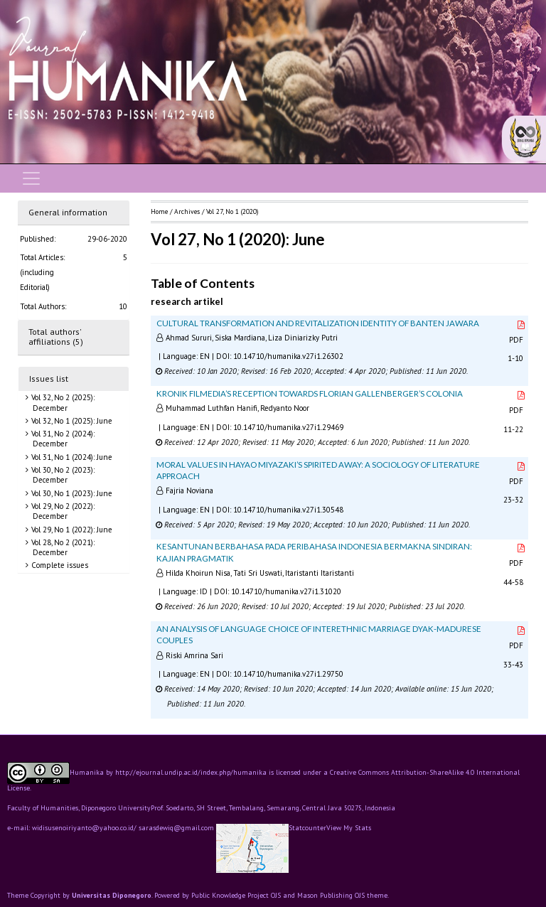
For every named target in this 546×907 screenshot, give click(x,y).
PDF (517, 333)
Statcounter (307, 827)
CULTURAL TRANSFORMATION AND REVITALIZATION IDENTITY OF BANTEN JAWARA (317, 323)
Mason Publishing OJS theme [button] (342, 895)
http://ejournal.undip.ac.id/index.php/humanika (191, 772)
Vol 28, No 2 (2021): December (62, 547)
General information (67, 212)
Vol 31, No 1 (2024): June (70, 457)
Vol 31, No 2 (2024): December (62, 439)
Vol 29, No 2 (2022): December (62, 511)
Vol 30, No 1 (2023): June (70, 493)
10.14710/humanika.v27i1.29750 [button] (288, 674)
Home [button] (159, 211)
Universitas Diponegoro (111, 895)
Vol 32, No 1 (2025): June (70, 421)
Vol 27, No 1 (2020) (232, 211)
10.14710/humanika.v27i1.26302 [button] (288, 356)
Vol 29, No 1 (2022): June (70, 530)
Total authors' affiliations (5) (55, 337)
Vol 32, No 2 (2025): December (62, 402)
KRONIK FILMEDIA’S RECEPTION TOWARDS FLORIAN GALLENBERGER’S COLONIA (309, 393)
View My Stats (348, 828)
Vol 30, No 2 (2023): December (62, 475)
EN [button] (205, 356)
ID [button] (204, 591)
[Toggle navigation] (31, 178)
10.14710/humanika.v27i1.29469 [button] (288, 427)
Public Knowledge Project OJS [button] (236, 895)
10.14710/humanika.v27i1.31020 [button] (286, 591)
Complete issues (58, 565)
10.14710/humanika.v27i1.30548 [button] (288, 510)
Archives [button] (187, 211)
